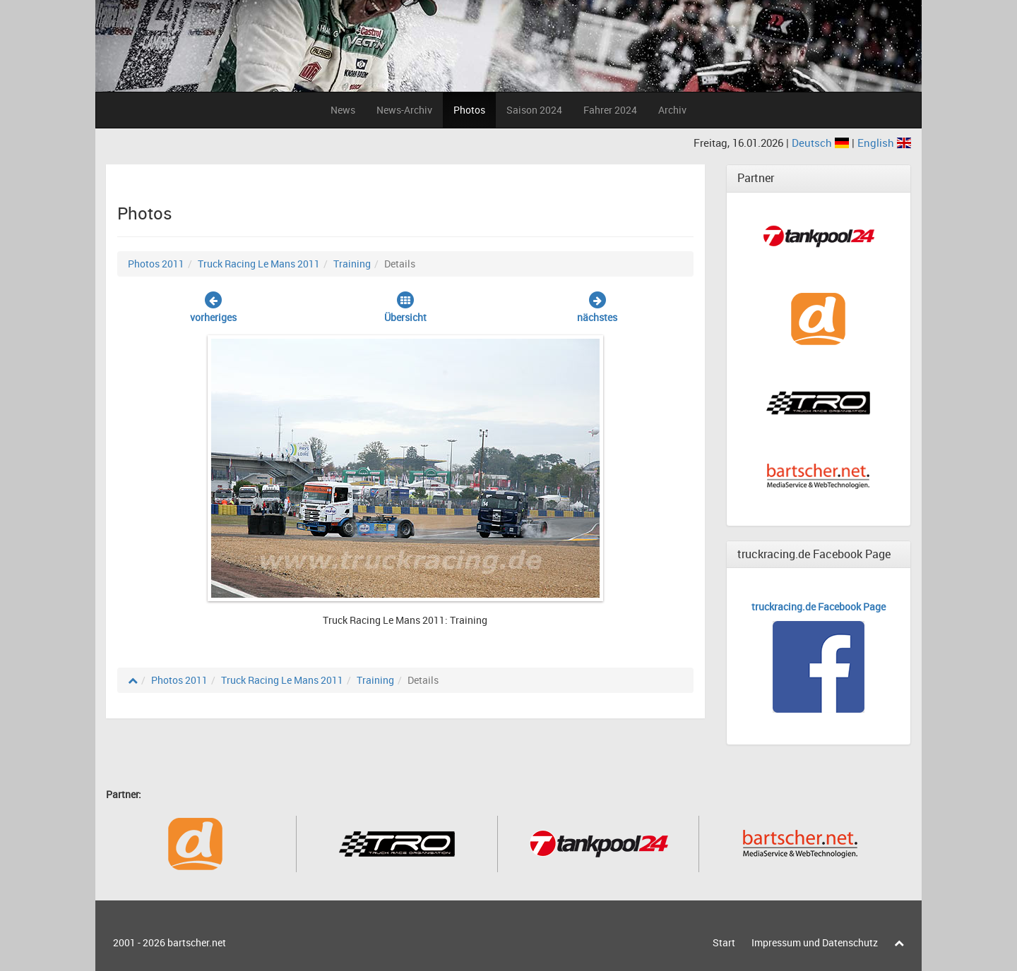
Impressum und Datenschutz (814, 942)
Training (352, 263)
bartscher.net (196, 942)
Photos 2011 (156, 263)
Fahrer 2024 (610, 109)
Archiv (672, 109)
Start (724, 942)
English (884, 142)
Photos (469, 109)
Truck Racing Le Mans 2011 (259, 263)
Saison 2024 (534, 109)
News (343, 109)
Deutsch (822, 142)
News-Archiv (404, 109)
